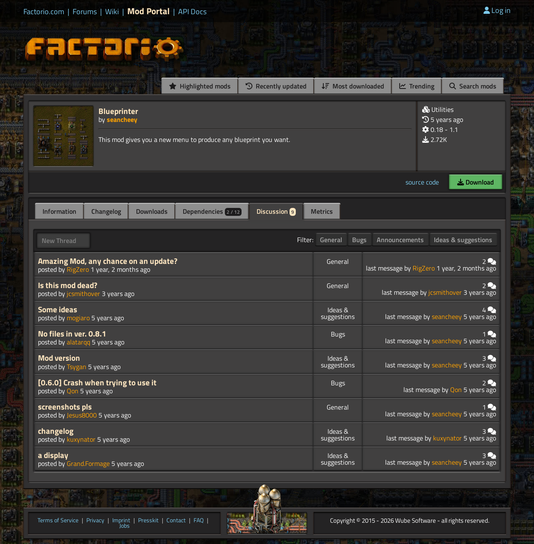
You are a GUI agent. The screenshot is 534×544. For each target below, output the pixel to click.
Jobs (124, 526)
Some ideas (57, 309)
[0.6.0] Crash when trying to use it (97, 382)
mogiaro (78, 318)
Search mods (472, 86)
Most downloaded (353, 86)
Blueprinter (118, 111)
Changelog (106, 211)
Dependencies (212, 211)
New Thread (59, 240)
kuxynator (81, 439)
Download (475, 182)
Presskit (148, 521)
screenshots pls (65, 406)
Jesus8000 (82, 415)
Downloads (152, 211)
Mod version (59, 358)
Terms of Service (58, 521)
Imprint (121, 521)
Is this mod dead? (67, 285)
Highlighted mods (200, 86)
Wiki (112, 11)
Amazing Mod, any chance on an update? (107, 261)
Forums (85, 11)
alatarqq (78, 342)
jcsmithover (83, 293)
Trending (416, 86)
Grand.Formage (88, 463)
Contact (176, 521)
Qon (72, 391)
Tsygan (76, 367)
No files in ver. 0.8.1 (72, 333)
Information (59, 211)
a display (53, 455)
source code (422, 182)
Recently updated (276, 86)
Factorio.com (43, 11)
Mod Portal (148, 11)
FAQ (199, 521)
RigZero (78, 269)
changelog (55, 431)
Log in (497, 10)
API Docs (192, 11)
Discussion (276, 211)
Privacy (95, 521)
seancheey (122, 119)
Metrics (322, 211)
